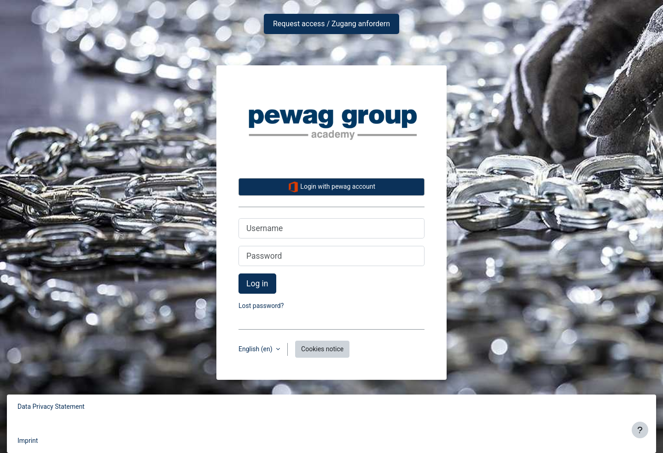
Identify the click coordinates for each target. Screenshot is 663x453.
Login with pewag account (331, 186)
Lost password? (261, 305)
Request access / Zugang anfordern (331, 23)
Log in (257, 283)
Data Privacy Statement (51, 406)
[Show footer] (640, 430)
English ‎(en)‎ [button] (256, 349)
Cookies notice (322, 349)
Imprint (27, 440)
